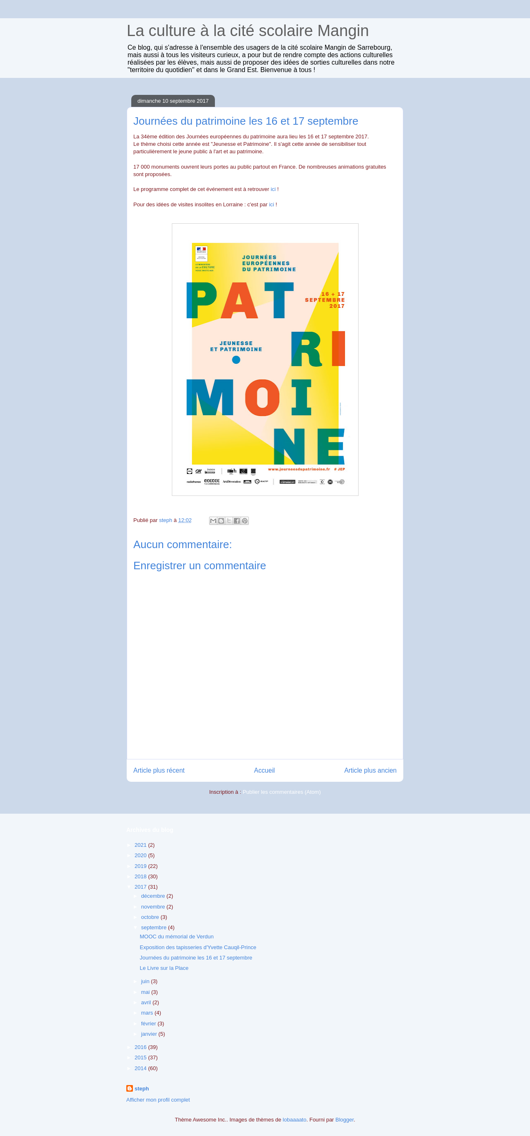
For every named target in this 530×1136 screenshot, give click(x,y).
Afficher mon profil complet (158, 1100)
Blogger (344, 1120)
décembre (153, 896)
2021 (141, 845)
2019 (141, 866)
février (149, 1023)
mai (146, 992)
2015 (141, 1057)
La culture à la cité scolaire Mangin (248, 30)
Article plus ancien (370, 770)
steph (142, 1088)
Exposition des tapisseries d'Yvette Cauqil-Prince (198, 947)
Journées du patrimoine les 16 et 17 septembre (196, 958)
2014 (141, 1068)
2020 (141, 855)
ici (273, 189)
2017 (141, 887)
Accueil (264, 770)
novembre (153, 907)
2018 (141, 876)
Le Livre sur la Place (164, 968)
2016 (141, 1047)
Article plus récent (159, 770)
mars (148, 1013)
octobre (151, 917)
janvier (150, 1034)
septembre (154, 927)
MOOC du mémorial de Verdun (176, 936)
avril (146, 1002)
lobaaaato (294, 1120)
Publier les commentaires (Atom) (282, 792)
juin (146, 981)
